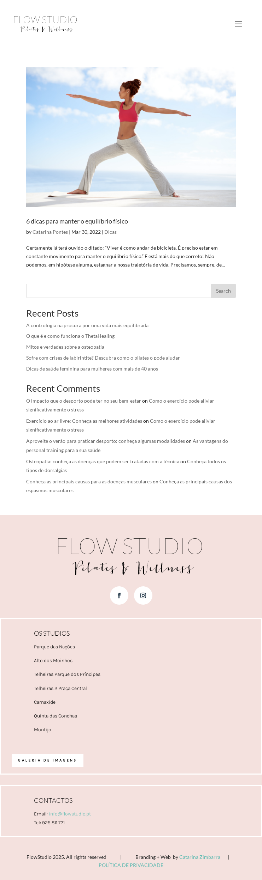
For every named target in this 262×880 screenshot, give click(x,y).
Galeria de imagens (47, 760)
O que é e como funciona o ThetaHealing (70, 336)
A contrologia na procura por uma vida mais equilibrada (87, 325)
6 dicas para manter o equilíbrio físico (77, 221)
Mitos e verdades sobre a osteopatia (65, 347)
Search (223, 291)
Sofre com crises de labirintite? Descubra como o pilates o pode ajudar (103, 358)
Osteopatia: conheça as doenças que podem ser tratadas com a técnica (102, 461)
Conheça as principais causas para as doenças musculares (89, 481)
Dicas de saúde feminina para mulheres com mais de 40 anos (92, 369)
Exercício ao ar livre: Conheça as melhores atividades (84, 421)
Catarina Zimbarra (199, 857)
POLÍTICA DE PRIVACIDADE (131, 865)
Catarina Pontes (50, 232)
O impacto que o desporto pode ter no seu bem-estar (83, 401)
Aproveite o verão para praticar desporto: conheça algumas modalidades (105, 441)
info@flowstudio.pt (70, 814)
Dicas (110, 232)
